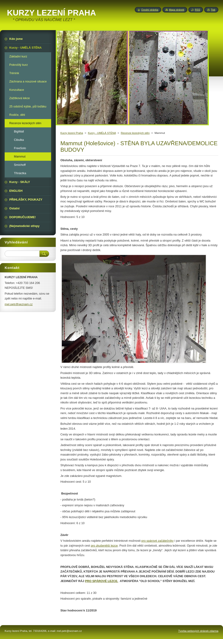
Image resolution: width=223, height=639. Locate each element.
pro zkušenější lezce (104, 545)
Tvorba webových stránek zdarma (198, 631)
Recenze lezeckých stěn (135, 133)
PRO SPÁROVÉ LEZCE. (101, 581)
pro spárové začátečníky (157, 540)
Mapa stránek (176, 9)
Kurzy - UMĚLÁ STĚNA (102, 133)
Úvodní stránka (149, 9)
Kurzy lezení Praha (71, 133)
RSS (197, 9)
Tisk (213, 9)
